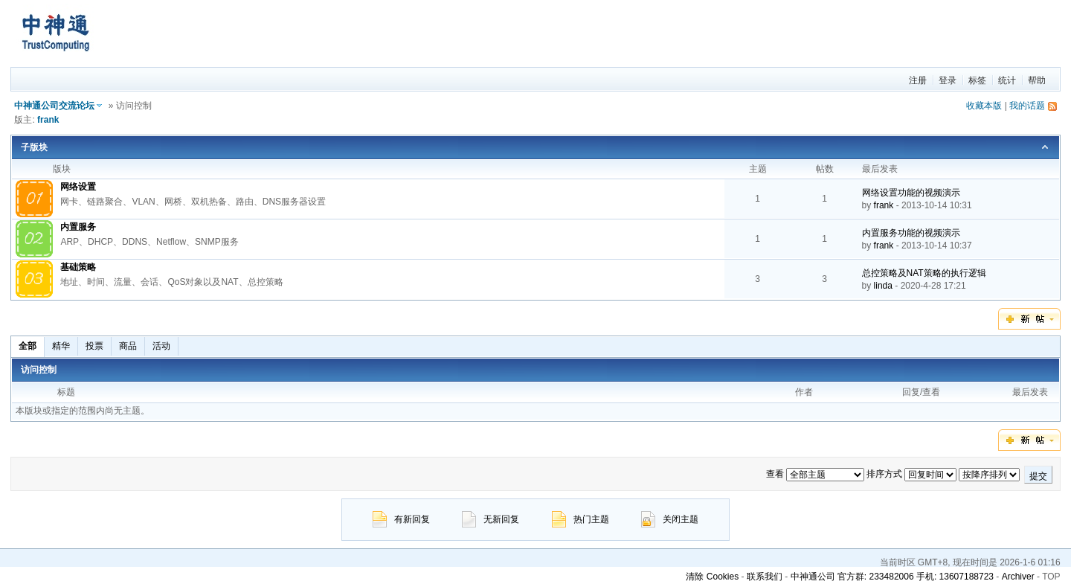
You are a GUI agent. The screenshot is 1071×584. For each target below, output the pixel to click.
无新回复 (490, 519)
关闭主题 (669, 519)
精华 (61, 346)
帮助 (1037, 80)
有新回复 (401, 519)
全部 (27, 346)
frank (48, 120)
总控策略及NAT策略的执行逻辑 (924, 273)
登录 (947, 80)
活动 (161, 346)
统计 (1007, 80)
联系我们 (764, 576)
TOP (1051, 576)
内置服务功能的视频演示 (911, 233)
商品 (128, 346)
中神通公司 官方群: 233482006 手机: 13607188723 (892, 576)
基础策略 (78, 267)
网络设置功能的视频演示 (911, 192)
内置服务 (78, 227)
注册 (918, 80)
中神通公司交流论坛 (54, 105)
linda (883, 285)
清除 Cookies (712, 576)
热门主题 (580, 519)
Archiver (1018, 576)
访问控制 (39, 370)
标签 (977, 80)
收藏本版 (984, 105)
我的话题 (1027, 105)
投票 (94, 346)
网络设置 (78, 187)
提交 (1038, 476)
